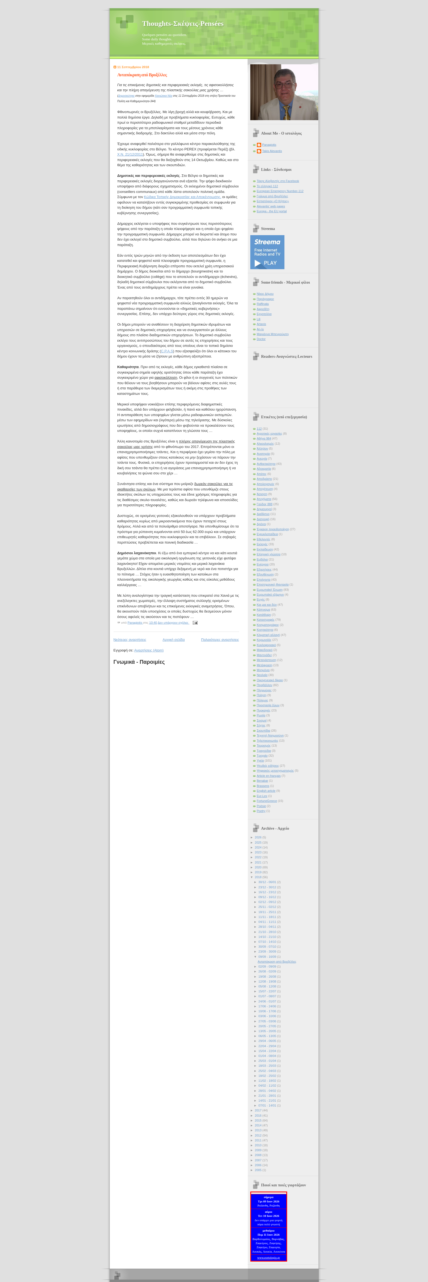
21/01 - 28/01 (267, 1095)
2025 (259, 842)
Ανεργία (262, 458)
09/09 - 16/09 (267, 956)
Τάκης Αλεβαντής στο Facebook (278, 181)
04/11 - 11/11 (267, 921)
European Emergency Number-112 (280, 191)
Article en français (269, 775)
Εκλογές (262, 544)
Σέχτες (261, 725)
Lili (259, 319)
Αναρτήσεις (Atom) (149, 650)
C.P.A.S (167, 351)
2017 (259, 1110)
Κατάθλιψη (264, 614)
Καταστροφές (266, 619)
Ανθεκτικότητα (266, 463)
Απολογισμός (266, 484)
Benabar (262, 780)
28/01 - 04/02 (267, 1090)
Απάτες (262, 473)
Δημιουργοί (264, 509)
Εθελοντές (264, 539)
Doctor (261, 339)
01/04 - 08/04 (267, 1055)
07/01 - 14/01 (267, 1105)
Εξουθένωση (265, 574)
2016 (259, 1115)
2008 (259, 1155)
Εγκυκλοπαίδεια (267, 534)
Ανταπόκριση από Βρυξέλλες (142, 74)
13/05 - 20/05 (267, 1031)
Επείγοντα (264, 579)
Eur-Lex (262, 796)
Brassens (263, 785)
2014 (259, 1125)
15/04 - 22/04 (267, 1051)
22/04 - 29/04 (267, 1046)
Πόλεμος (262, 700)
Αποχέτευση (265, 488)
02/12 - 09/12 (267, 902)
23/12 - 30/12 (267, 887)
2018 (259, 877)
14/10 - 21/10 (267, 936)
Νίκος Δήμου (265, 293)
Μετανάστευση (267, 660)
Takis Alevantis (272, 151)
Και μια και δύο (267, 604)
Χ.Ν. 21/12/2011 (130, 154)
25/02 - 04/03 (267, 1070)
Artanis (261, 324)
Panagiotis (269, 144)
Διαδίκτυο (263, 514)
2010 (259, 1145)
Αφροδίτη (263, 309)
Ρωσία (261, 715)
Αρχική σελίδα (174, 640)
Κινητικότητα (265, 629)
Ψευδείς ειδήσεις (268, 765)
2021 (259, 862)
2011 (259, 1140)
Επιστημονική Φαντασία (273, 584)
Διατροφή (263, 519)
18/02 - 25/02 (267, 1075)
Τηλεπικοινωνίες (267, 740)
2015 (259, 1120)
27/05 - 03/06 (267, 1021)
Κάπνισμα (263, 609)
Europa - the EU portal (272, 211)
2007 (259, 1160)
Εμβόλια (262, 559)
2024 (259, 847)
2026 (259, 837)
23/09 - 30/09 (267, 951)
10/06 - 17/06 (267, 1011)
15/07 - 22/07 (267, 991)
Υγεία (260, 760)
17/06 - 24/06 (267, 1006)
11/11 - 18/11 (267, 917)
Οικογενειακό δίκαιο (270, 680)
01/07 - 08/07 (267, 996)
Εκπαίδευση (265, 549)
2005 (259, 1170)
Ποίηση (262, 695)
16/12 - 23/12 (267, 892)
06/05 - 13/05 (267, 1036)
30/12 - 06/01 (267, 882)
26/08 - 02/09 (267, 971)
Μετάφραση (265, 665)
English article (266, 790)
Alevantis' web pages (271, 206)
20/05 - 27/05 (267, 1026)
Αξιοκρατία (264, 468)
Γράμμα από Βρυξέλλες (272, 196)
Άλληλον (262, 448)
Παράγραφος (265, 299)
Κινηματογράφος (268, 624)
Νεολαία (262, 675)
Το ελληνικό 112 (267, 186)
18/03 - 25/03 (267, 1065)
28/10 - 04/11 (267, 926)
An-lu (260, 329)
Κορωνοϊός (264, 639)
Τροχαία (262, 755)
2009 (259, 1150)
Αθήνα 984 (264, 438)
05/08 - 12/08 (267, 986)
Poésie (261, 806)
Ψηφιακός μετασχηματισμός (275, 770)
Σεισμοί (262, 720)
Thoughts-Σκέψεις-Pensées (183, 24)
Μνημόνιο (263, 670)
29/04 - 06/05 (267, 1040)
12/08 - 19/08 (267, 981)
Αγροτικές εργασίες (269, 433)
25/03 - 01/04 (267, 1060)
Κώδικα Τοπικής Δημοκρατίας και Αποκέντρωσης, (182, 197)
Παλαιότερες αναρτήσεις (220, 640)
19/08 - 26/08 (267, 976)
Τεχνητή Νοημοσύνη (270, 735)
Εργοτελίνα (264, 314)
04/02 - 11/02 (267, 1085)
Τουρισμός (264, 745)
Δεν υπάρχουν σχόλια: (173, 622)
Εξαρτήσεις (264, 569)
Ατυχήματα (264, 499)
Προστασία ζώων (268, 705)
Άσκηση (262, 494)
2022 (259, 857)
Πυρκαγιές (264, 710)
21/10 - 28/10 (267, 932)
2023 (259, 852)
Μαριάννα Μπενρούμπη (273, 334)
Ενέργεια (263, 564)
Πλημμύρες (264, 690)
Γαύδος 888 (265, 504)
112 (259, 428)
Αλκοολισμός (265, 443)
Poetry (261, 811)
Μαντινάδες (264, 655)
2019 (259, 872)
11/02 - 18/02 (267, 1080)
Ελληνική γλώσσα (269, 554)
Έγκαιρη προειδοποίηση (273, 529)
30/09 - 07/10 (267, 946)
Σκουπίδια (263, 730)
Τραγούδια (264, 750)
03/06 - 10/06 (267, 1016)
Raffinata (263, 303)
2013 (259, 1130)
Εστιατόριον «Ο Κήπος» (273, 201)
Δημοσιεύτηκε (126, 95)
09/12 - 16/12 (267, 897)
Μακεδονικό (265, 649)
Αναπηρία (263, 453)
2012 (259, 1135)
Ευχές (261, 599)
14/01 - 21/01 (267, 1100)
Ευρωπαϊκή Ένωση (270, 589)
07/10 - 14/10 (267, 941)
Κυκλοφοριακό (266, 645)
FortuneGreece (267, 800)
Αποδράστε (264, 478)
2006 (259, 1165)
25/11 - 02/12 (267, 906)
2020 (259, 867)
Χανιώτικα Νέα (163, 95)
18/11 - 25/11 (267, 912)
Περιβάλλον (264, 685)
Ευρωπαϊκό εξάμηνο (270, 594)
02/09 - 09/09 (267, 966)
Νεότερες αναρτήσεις (130, 640)
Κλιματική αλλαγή (268, 635)
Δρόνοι (261, 524)
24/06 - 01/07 (267, 1001)
